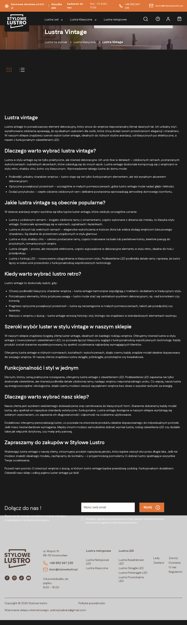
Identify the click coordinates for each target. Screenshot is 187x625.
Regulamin (175, 572)
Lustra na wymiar (56, 42)
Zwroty (173, 558)
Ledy (156, 558)
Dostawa (175, 563)
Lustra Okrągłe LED (131, 568)
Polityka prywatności (92, 608)
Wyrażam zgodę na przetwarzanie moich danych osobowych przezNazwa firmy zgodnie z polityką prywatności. (125, 521)
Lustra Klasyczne (85, 42)
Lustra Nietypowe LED (97, 562)
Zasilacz (158, 563)
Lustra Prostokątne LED (131, 579)
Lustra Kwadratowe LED (131, 562)
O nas (172, 567)
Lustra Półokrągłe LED (133, 573)
